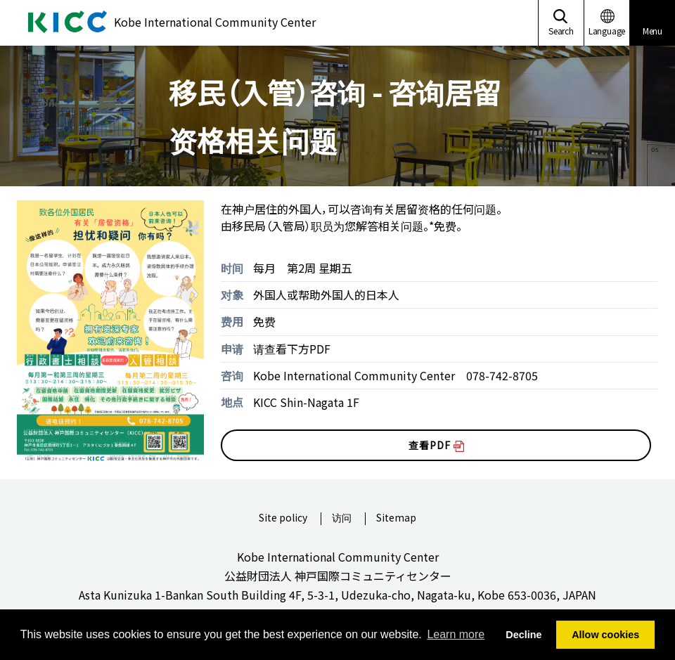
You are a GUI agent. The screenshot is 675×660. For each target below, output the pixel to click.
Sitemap (396, 518)
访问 (342, 518)
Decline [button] (523, 634)
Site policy (283, 518)
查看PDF (436, 445)
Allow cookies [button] (605, 634)
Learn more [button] (455, 634)
